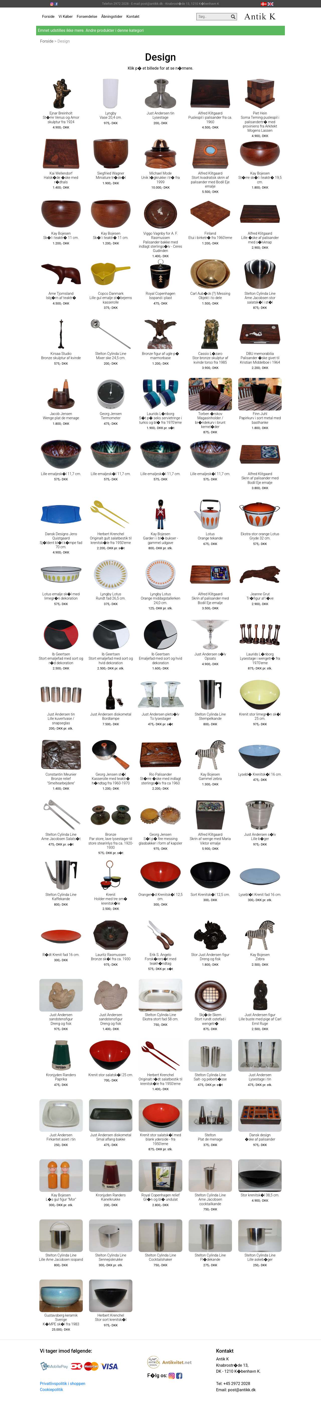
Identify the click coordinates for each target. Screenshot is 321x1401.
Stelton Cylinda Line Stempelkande (210, 716)
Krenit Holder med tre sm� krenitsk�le (110, 899)
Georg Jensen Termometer (111, 416)
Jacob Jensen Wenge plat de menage (61, 416)
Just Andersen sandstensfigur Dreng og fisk (61, 1019)
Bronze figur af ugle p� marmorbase (160, 356)
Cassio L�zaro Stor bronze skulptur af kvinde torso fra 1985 (210, 358)
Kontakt (132, 16)
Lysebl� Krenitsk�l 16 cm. (260, 774)
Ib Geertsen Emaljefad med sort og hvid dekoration (160, 658)
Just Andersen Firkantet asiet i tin (61, 1137)
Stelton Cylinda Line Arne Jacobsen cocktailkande (210, 1199)
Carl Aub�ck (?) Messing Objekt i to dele (210, 296)
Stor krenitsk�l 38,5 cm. (260, 1195)
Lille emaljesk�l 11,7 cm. (61, 474)
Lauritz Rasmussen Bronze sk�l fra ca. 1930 (111, 957)
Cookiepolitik (51, 1389)
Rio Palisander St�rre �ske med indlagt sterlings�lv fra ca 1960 (160, 778)
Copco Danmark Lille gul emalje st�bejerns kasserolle (111, 298)
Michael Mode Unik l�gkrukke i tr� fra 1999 (160, 177)
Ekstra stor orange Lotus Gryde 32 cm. (260, 536)
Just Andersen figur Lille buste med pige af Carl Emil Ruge (260, 1019)
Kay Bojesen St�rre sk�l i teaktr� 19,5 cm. (260, 177)
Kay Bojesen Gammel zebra (210, 776)
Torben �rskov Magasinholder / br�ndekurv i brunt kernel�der (210, 420)
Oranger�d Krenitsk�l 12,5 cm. (160, 897)
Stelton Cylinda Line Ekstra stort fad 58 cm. (160, 1017)
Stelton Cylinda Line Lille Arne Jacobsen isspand (61, 1257)
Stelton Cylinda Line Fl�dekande (210, 1257)
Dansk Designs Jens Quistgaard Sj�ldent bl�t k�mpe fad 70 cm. (61, 540)
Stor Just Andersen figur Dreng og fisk (210, 957)
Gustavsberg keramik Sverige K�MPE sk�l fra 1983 (61, 1319)
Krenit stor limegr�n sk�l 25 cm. (260, 716)
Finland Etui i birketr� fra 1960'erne (210, 235)
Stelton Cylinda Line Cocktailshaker (160, 1257)
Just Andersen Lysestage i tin (260, 1077)
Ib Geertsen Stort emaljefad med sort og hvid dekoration (111, 658)
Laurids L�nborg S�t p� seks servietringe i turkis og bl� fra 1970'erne (160, 418)
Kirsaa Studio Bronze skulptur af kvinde (61, 356)
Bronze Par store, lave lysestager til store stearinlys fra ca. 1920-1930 (111, 841)
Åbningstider (111, 16)
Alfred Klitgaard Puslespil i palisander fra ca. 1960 (210, 117)
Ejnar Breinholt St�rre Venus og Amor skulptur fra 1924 (61, 117)
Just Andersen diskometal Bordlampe (110, 716)
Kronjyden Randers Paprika (61, 1077)
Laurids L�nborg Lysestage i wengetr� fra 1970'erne (260, 658)
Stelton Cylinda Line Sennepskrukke (110, 1257)
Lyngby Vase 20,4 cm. (111, 115)
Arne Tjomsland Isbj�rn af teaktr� (61, 296)
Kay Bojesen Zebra (260, 957)
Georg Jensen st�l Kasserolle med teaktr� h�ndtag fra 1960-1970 (111, 778)
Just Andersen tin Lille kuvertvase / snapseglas (61, 718)
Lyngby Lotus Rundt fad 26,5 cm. (111, 596)
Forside (48, 16)
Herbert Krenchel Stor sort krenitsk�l (110, 1317)
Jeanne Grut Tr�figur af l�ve (260, 596)
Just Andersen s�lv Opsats (210, 656)
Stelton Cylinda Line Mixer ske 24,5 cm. (110, 356)
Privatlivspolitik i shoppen (62, 1383)
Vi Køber (66, 16)
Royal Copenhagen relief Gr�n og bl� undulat (160, 1197)
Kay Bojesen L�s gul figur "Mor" (61, 1197)
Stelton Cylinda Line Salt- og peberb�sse (210, 1077)
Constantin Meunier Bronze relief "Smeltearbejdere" (61, 778)
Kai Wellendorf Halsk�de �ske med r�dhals (61, 177)
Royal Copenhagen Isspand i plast (160, 296)
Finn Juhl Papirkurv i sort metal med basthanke (260, 418)
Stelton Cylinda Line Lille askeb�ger (260, 1257)
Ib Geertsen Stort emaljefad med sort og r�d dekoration (61, 658)
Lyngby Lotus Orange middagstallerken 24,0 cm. (160, 598)
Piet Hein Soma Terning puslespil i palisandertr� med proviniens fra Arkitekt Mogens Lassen (260, 122)
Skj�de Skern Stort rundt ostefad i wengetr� (210, 1019)
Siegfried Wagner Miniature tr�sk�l (111, 175)
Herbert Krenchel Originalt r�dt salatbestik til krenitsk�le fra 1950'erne (161, 1079)
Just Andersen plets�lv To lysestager (160, 716)
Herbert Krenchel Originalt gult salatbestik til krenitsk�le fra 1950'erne (111, 538)
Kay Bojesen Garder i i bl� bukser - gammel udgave (160, 538)
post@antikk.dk (241, 1389)
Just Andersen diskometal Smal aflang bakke (110, 1137)
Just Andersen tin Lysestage (160, 115)
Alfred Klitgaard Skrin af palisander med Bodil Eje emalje (260, 478)
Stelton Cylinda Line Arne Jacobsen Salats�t (61, 836)
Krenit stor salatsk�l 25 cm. (110, 1075)
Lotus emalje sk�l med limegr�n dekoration (60, 596)
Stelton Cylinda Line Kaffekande (60, 897)
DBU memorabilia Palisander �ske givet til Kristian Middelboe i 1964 (260, 358)
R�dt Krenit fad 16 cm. (60, 955)
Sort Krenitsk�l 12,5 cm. (210, 895)
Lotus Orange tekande (210, 536)
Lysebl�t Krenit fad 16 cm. (260, 895)
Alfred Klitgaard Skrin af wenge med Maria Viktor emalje (210, 839)
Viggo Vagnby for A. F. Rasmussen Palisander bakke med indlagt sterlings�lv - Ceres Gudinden (160, 242)
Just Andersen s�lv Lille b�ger (260, 836)
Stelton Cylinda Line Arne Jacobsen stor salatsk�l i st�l (260, 298)
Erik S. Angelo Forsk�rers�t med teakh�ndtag (160, 959)
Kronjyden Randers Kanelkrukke (111, 1197)
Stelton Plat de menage (210, 1137)
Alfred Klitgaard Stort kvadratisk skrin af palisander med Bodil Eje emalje (210, 180)
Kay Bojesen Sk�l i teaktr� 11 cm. (60, 235)
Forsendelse (87, 16)
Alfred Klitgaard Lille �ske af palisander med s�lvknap (260, 237)
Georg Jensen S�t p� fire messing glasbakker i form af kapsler (160, 839)
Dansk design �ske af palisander (260, 1137)
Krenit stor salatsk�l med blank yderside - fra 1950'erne (160, 1139)
